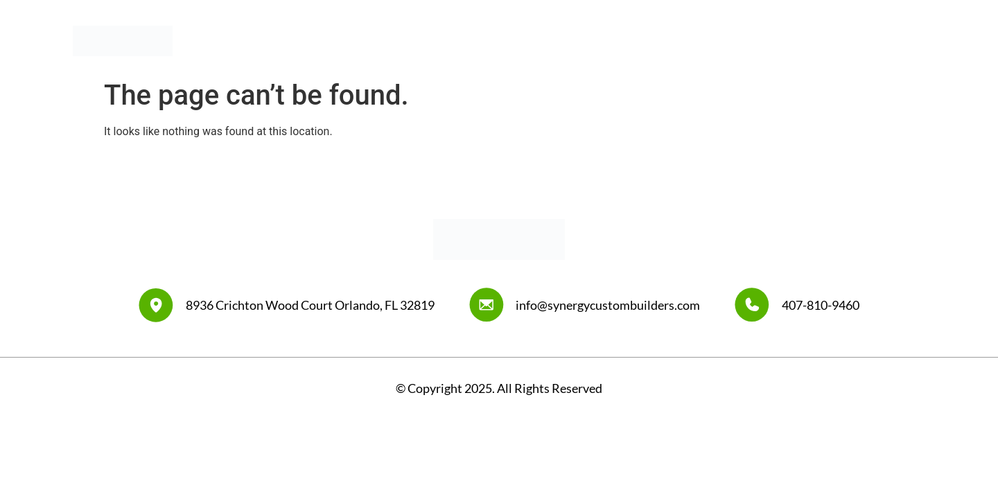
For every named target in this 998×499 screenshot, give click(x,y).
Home (566, 40)
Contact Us (896, 40)
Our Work (686, 40)
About (621, 40)
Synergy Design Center (789, 40)
